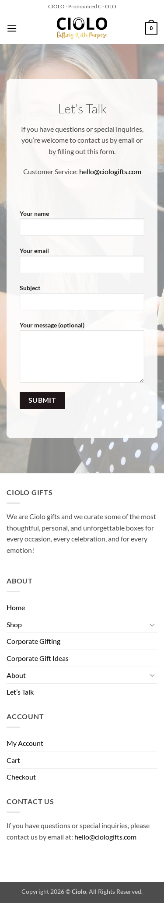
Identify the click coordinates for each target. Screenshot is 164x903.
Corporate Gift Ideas (38, 658)
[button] (12, 28)
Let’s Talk (20, 692)
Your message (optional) (82, 355)
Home (16, 607)
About (16, 675)
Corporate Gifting (33, 641)
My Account (25, 743)
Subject (82, 300)
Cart (13, 760)
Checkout (21, 777)
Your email (82, 263)
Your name (82, 226)
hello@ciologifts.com (110, 171)
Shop (14, 624)
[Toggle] (152, 624)
